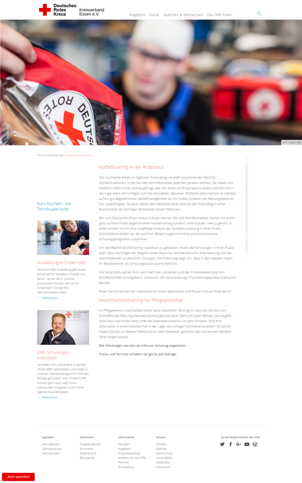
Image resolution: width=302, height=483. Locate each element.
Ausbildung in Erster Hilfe (61, 262)
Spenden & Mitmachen (183, 14)
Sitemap (161, 449)
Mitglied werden (90, 444)
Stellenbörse (88, 453)
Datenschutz (164, 453)
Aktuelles (124, 444)
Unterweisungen (55, 155)
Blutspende (87, 458)
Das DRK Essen (219, 14)
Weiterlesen (49, 298)
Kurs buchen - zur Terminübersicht (54, 206)
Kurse (154, 14)
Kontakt (161, 444)
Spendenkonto (51, 449)
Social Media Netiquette (164, 460)
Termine (123, 462)
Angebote (137, 14)
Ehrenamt (86, 449)
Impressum (163, 467)
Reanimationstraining (79, 155)
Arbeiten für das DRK (132, 458)
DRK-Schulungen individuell (53, 355)
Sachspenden (51, 453)
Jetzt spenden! (18, 477)
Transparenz (126, 467)
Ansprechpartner (129, 453)
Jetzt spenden (51, 444)
